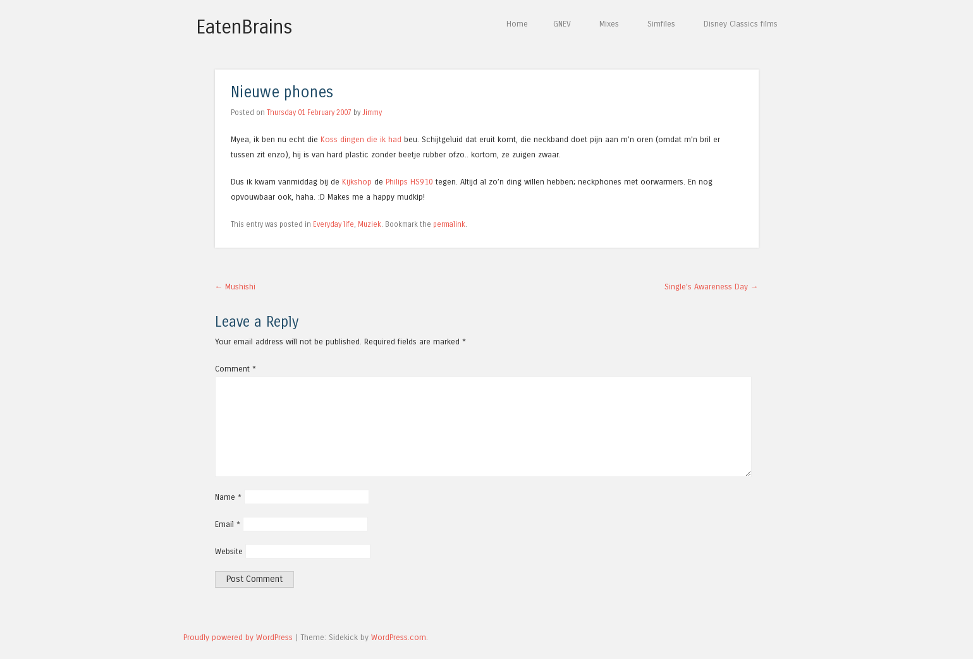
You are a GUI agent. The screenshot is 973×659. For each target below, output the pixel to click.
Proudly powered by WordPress (238, 637)
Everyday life (333, 224)
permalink (449, 224)
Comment (235, 368)
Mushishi (235, 286)
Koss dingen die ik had (361, 139)
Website (229, 551)
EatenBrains (244, 27)
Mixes (609, 23)
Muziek (369, 224)
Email (227, 524)
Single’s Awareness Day (711, 286)
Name (228, 497)
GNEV (562, 23)
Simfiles (661, 23)
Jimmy (372, 112)
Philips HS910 (409, 181)
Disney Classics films (741, 23)
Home (517, 23)
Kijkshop (357, 181)
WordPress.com (398, 637)
